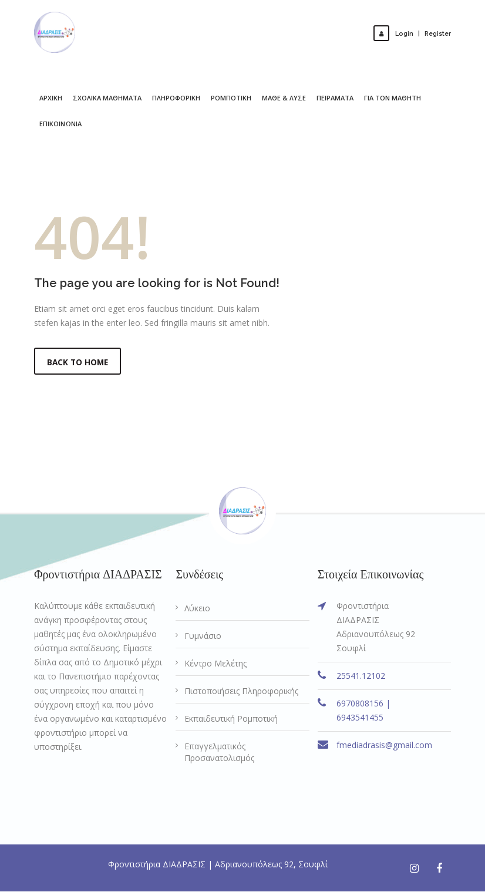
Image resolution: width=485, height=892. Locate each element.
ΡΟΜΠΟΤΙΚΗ (231, 97)
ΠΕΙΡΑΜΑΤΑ (334, 97)
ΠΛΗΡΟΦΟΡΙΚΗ (176, 97)
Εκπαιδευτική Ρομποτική (231, 719)
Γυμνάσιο (202, 636)
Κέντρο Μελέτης (215, 663)
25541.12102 (360, 676)
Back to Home (78, 362)
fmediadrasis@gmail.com (384, 745)
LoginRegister (414, 33)
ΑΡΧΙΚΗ (50, 97)
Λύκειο (197, 608)
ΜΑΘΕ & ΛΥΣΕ (284, 97)
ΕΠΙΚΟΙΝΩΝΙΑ (60, 123)
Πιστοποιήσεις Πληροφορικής (241, 691)
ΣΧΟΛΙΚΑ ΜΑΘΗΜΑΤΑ (107, 97)
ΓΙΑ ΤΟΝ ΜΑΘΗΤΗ (392, 97)
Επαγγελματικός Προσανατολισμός (219, 752)
